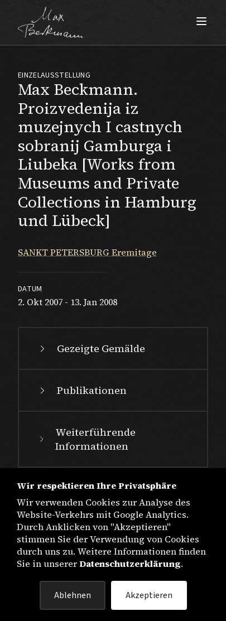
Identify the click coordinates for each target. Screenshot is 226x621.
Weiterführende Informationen (86, 439)
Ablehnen (72, 595)
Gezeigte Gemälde (91, 348)
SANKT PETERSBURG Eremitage (87, 252)
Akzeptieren (149, 595)
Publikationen (82, 390)
